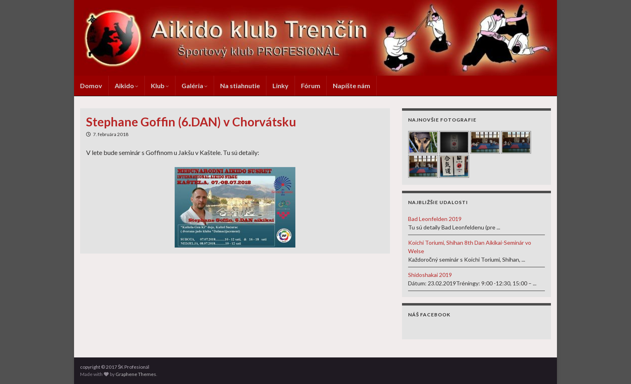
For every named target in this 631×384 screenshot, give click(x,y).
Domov (91, 85)
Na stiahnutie (240, 85)
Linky (280, 85)
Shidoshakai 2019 (430, 274)
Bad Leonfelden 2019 (435, 218)
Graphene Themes (135, 374)
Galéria (194, 85)
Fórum (310, 85)
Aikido (126, 85)
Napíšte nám (351, 85)
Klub (160, 85)
